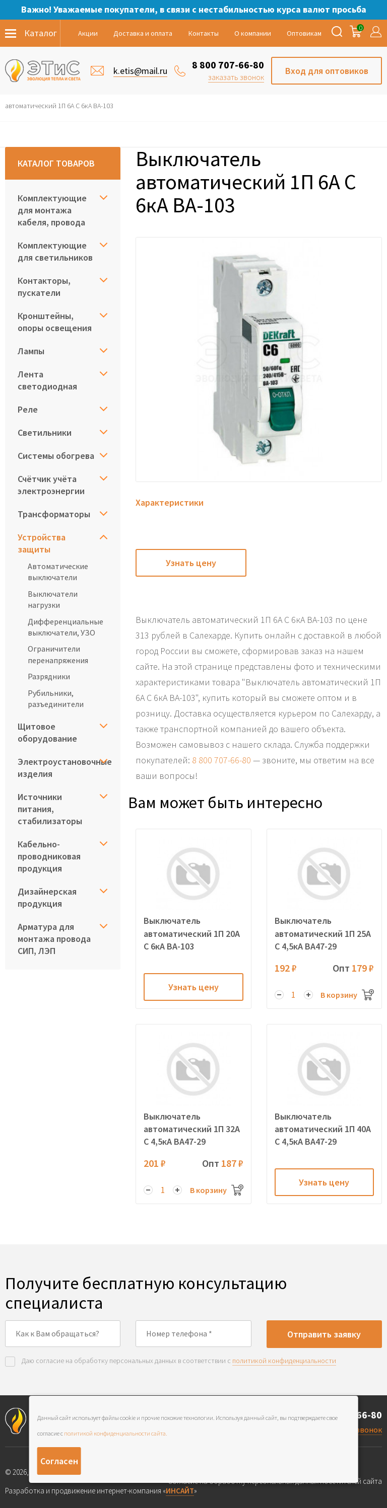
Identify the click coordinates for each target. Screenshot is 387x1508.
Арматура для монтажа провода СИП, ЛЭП (54, 939)
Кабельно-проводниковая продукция (49, 856)
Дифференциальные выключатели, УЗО (65, 627)
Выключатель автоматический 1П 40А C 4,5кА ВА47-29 (323, 1128)
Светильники (45, 432)
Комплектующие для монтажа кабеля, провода (52, 210)
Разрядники (49, 676)
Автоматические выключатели (58, 571)
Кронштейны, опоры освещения (55, 322)
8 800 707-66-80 (228, 64)
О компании (252, 33)
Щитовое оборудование (47, 732)
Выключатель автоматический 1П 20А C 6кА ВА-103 (192, 933)
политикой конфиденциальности (284, 1360)
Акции (88, 33)
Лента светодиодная (47, 380)
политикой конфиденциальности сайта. (115, 1433)
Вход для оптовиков (326, 70)
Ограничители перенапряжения (58, 654)
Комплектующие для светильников (55, 251)
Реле (28, 409)
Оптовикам (304, 33)
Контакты (203, 33)
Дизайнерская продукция (47, 897)
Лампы (31, 351)
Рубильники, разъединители (56, 698)
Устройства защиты (42, 543)
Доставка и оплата (142, 33)
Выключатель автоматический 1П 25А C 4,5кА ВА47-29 (323, 933)
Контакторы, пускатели (44, 286)
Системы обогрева (56, 455)
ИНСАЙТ (180, 1490)
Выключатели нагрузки (53, 599)
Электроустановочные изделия (63, 767)
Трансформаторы (54, 514)
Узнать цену (191, 563)
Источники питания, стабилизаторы (50, 809)
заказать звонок (236, 77)
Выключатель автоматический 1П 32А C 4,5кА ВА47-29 (192, 1128)
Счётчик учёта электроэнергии (51, 485)
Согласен (59, 1461)
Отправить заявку (324, 1334)
